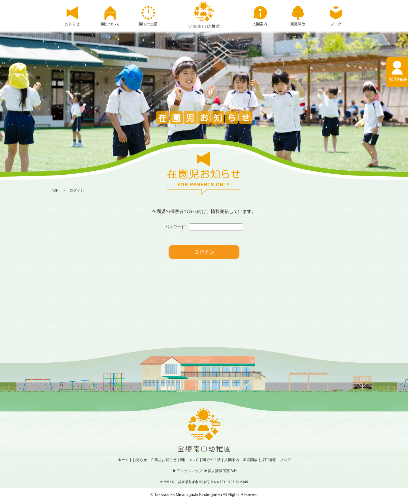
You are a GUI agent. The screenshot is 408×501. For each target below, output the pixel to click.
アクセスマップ (189, 471)
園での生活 (211, 460)
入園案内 (231, 460)
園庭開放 (250, 460)
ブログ (285, 460)
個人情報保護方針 (222, 471)
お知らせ (139, 460)
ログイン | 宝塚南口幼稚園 (204, 14)
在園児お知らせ (164, 460)
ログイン (204, 252)
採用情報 (268, 460)
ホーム (123, 460)
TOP (54, 190)
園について (189, 460)
